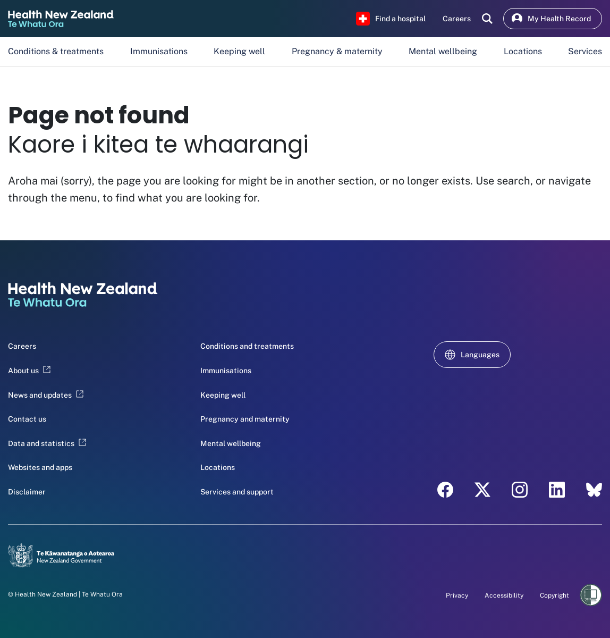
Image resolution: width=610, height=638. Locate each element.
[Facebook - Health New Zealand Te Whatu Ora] (445, 490)
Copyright (554, 595)
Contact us (27, 419)
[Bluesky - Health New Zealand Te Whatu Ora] (594, 490)
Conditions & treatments (56, 51)
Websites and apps (40, 467)
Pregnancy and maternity (245, 419)
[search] (487, 18)
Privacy (457, 595)
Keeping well (239, 51)
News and (45, 395)
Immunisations (159, 51)
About (29, 370)
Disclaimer (27, 492)
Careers (22, 346)
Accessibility (504, 595)
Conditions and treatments (247, 346)
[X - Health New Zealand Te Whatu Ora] (482, 490)
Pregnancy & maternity (337, 51)
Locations (523, 51)
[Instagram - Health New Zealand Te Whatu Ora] (520, 490)
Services (585, 51)
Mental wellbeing (443, 51)
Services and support (237, 492)
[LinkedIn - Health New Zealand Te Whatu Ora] (557, 490)
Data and (47, 443)
